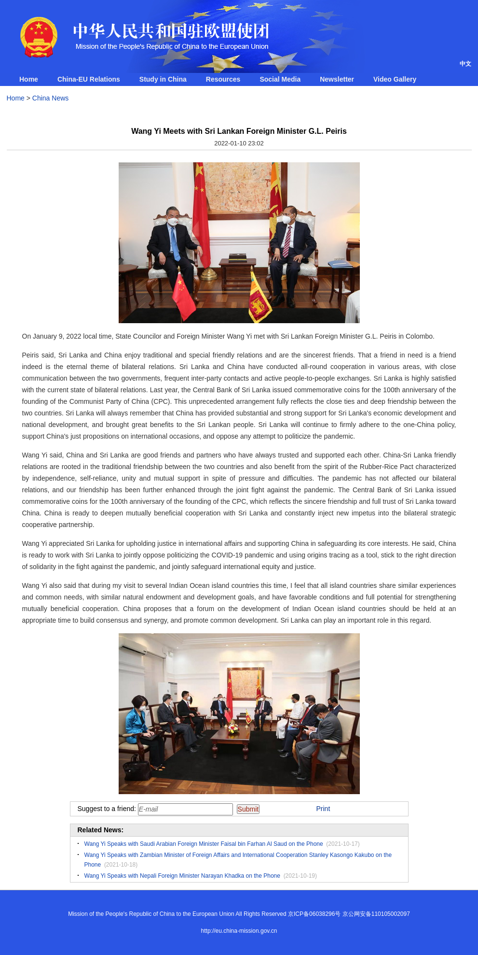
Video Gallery (394, 79)
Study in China (163, 79)
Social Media (279, 79)
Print (323, 808)
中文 (465, 63)
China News (50, 98)
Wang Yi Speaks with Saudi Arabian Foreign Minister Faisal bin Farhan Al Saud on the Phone (203, 844)
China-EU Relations (88, 79)
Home (28, 79)
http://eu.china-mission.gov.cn (239, 930)
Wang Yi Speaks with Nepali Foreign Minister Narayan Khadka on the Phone (182, 875)
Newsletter (337, 79)
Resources (223, 79)
